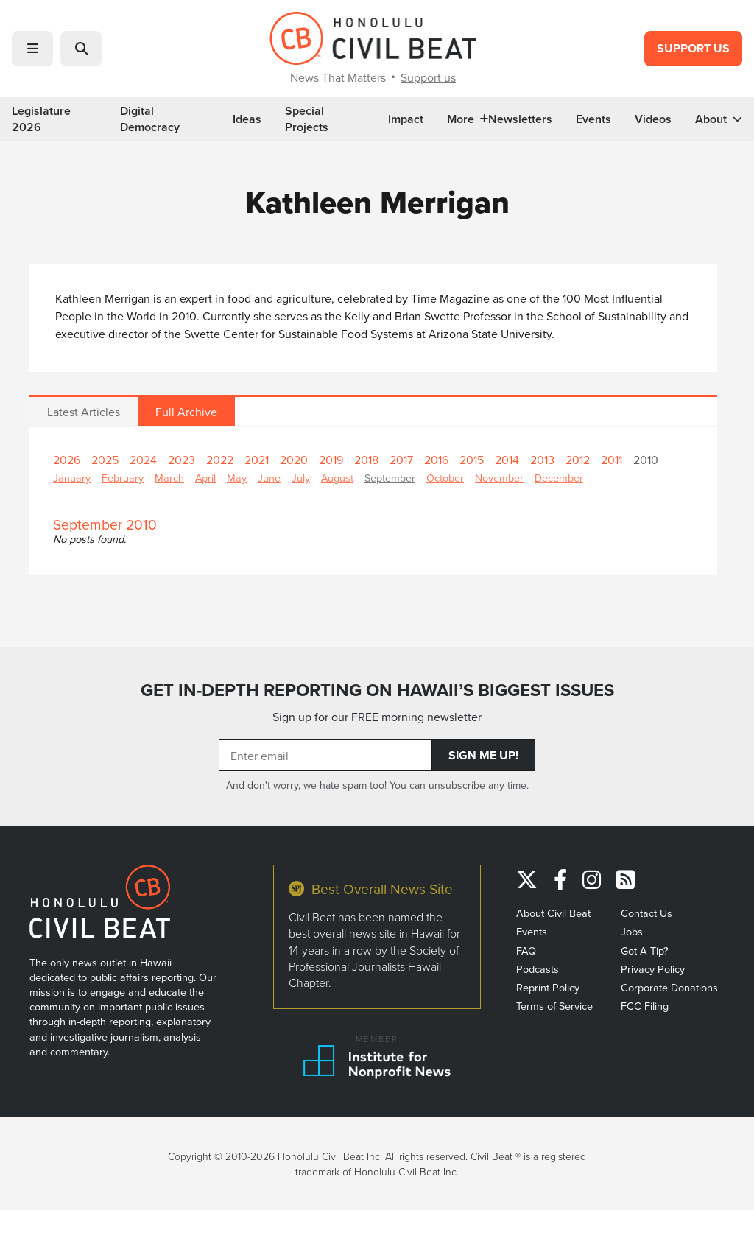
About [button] (718, 119)
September (389, 477)
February (123, 477)
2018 (366, 459)
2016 (436, 459)
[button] (32, 48)
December (559, 477)
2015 (471, 459)
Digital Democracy (150, 119)
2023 (181, 459)
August (337, 477)
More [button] (467, 119)
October (445, 477)
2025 (105, 459)
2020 (294, 459)
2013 (542, 459)
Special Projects (306, 119)
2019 (331, 459)
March (169, 477)
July (301, 477)
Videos (653, 119)
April (205, 477)
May (237, 477)
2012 (578, 459)
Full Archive (186, 412)
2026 (66, 459)
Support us (428, 77)
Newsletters (520, 119)
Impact (405, 119)
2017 (401, 459)
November (499, 477)
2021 (256, 459)
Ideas (247, 119)
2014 (507, 459)
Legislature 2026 (41, 119)
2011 (611, 459)
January (72, 477)
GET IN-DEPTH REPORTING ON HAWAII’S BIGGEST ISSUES (377, 690)
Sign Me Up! (483, 755)
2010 (645, 459)
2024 (143, 459)
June (269, 477)
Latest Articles (83, 412)
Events (593, 119)
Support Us (693, 48)
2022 (219, 459)
